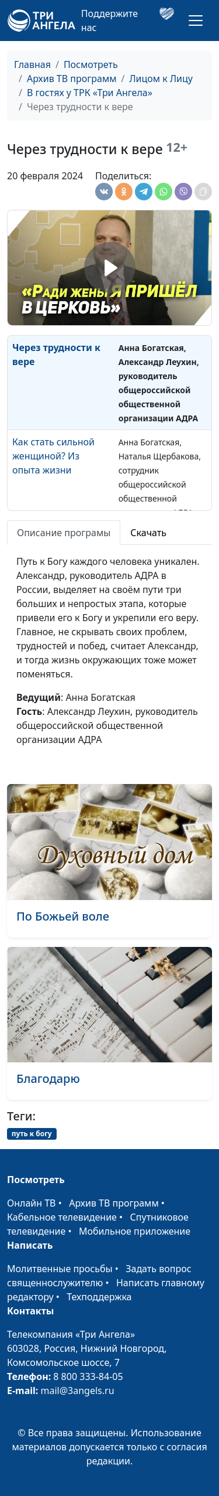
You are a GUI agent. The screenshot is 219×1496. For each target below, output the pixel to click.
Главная (32, 64)
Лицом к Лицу (161, 78)
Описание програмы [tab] (63, 532)
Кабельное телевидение (62, 1217)
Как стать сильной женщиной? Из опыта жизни (53, 455)
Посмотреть (91, 64)
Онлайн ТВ (31, 1203)
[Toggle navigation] (195, 20)
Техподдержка (99, 1296)
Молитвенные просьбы (60, 1268)
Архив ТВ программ (72, 78)
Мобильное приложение (134, 1231)
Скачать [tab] (148, 532)
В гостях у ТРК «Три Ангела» (89, 92)
